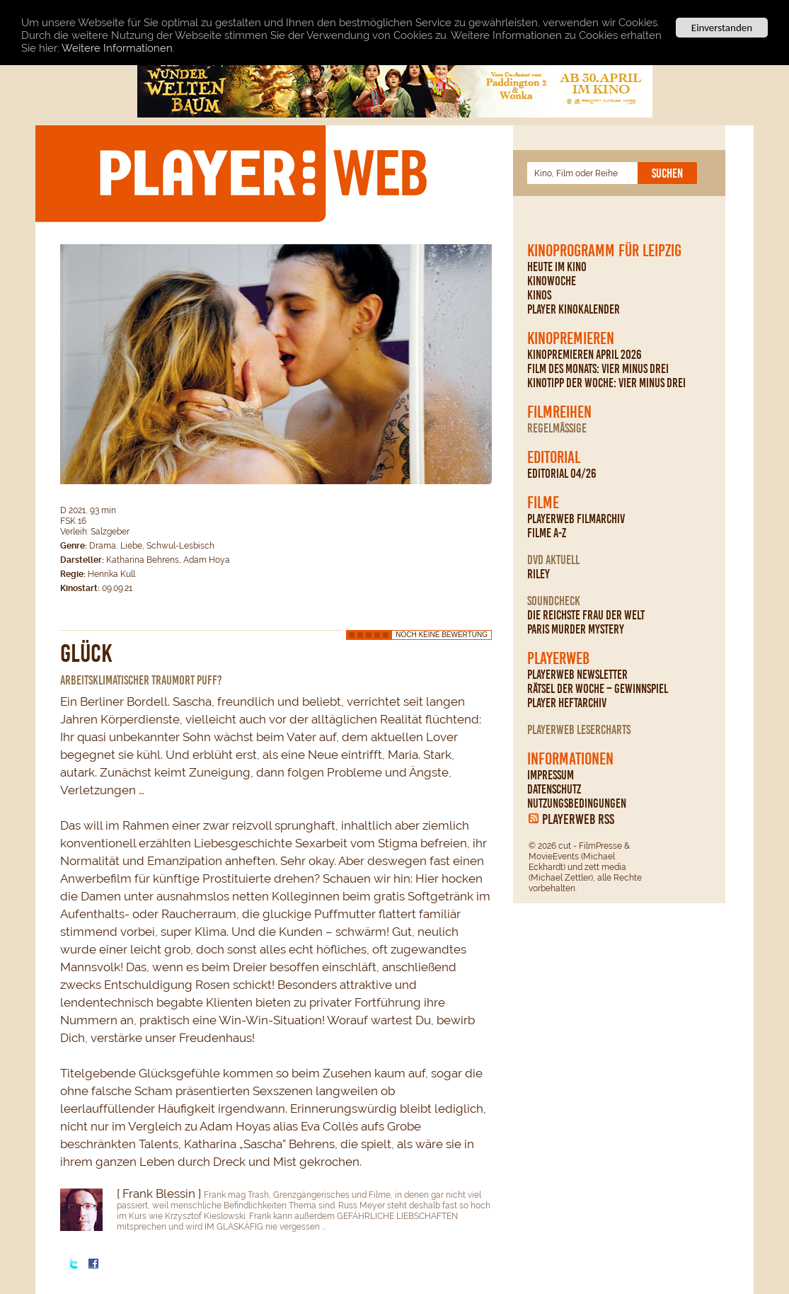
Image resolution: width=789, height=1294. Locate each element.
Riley (538, 574)
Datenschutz (554, 789)
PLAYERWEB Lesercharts (578, 729)
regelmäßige (557, 428)
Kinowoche (551, 281)
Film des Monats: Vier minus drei (598, 368)
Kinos (539, 295)
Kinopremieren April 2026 (584, 354)
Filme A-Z (546, 533)
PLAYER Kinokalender (573, 309)
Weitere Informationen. (118, 47)
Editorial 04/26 (562, 473)
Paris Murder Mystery (575, 629)
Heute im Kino (557, 266)
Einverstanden (721, 27)
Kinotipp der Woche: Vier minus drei (606, 383)
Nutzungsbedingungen (576, 803)
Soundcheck (553, 601)
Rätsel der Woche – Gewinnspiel (597, 688)
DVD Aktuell (553, 560)
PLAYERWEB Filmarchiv (576, 519)
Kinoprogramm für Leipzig (604, 250)
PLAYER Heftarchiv (566, 703)
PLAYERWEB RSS (578, 819)
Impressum (550, 775)
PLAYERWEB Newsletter (577, 674)
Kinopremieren (570, 338)
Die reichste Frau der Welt (586, 615)
